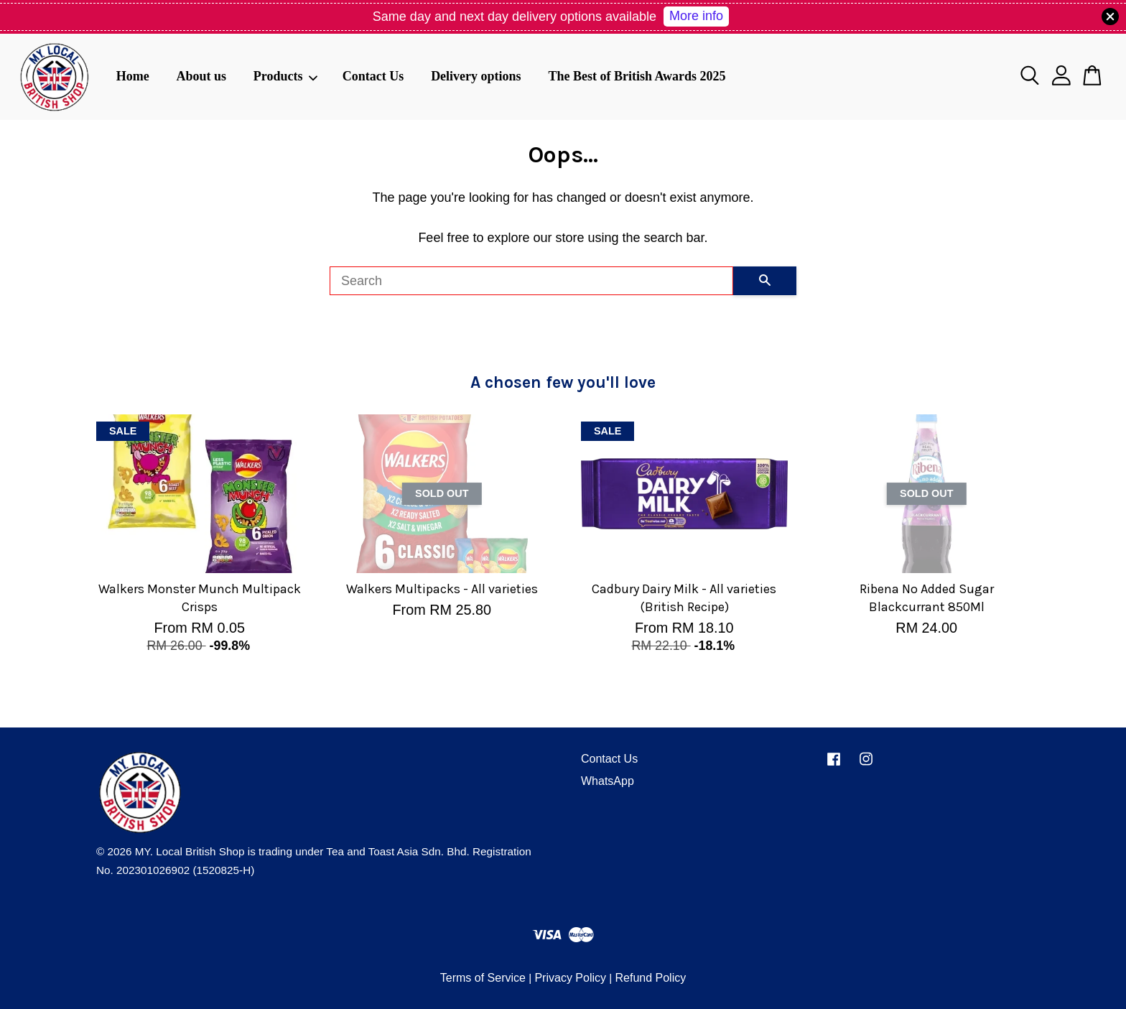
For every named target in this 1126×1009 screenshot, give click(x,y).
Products (285, 76)
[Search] (531, 280)
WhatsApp (607, 781)
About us (201, 76)
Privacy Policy (570, 978)
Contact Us (373, 76)
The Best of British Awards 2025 (636, 76)
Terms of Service (483, 978)
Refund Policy (650, 978)
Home (132, 76)
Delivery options (476, 76)
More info (696, 16)
